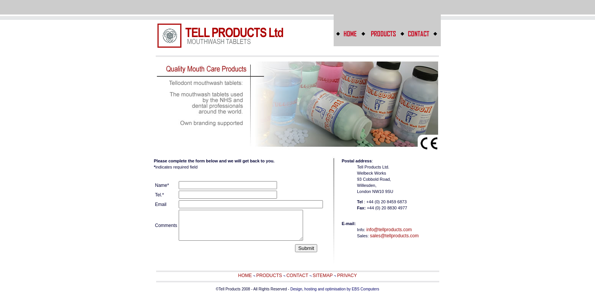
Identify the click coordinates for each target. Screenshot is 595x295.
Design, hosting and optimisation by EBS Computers (334, 289)
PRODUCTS (269, 275)
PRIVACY (347, 275)
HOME (245, 275)
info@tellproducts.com (389, 229)
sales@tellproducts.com (394, 235)
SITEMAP (323, 275)
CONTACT (297, 275)
